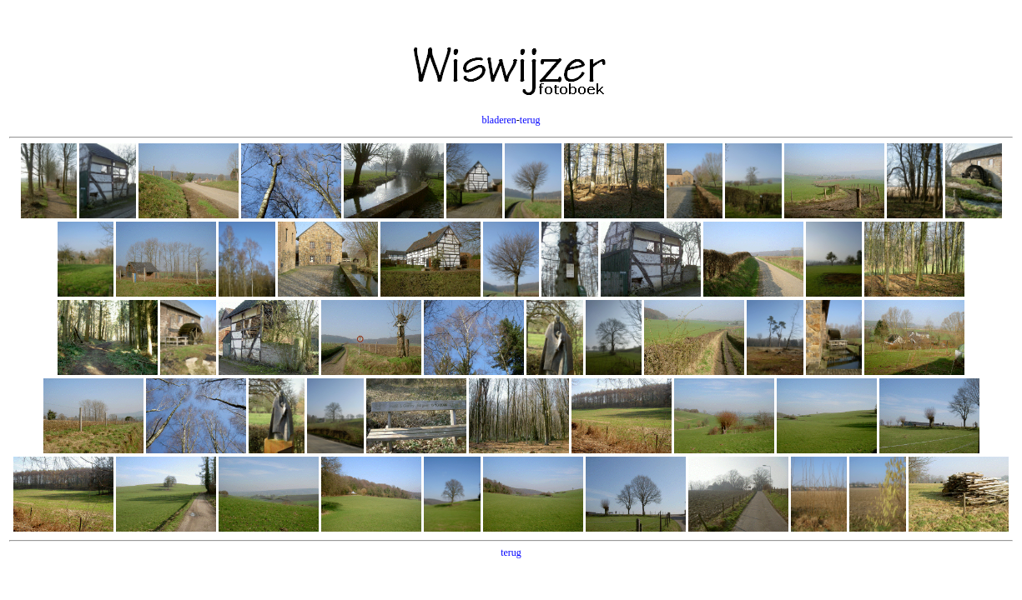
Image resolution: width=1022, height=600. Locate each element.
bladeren (499, 120)
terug (530, 120)
